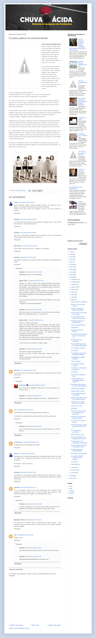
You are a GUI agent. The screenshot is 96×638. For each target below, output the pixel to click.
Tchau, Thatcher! (76, 361)
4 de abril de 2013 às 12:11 (35, 320)
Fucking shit (74, 327)
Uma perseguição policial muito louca (78, 394)
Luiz (15, 410)
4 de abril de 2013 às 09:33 (28, 472)
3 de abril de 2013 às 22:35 (33, 309)
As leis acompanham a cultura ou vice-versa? (78, 317)
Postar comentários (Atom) (21, 628)
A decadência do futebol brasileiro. (78, 358)
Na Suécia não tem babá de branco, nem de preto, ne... (79, 335)
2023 (71, 257)
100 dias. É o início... (77, 406)
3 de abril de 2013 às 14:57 (33, 426)
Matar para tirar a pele (77, 434)
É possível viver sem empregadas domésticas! (79, 442)
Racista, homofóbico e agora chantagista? (77, 309)
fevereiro (74, 470)
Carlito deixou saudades (78, 388)
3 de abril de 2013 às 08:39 (28, 219)
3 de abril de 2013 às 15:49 (31, 442)
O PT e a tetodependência (82, 82)
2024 (71, 254)
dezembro (74, 279)
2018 (71, 264)
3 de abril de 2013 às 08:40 (28, 232)
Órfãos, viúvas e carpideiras (79, 302)
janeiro (73, 472)
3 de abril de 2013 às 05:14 (27, 202)
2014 (71, 274)
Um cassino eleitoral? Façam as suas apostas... (77, 457)
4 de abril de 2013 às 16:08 (33, 349)
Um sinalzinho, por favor (78, 348)
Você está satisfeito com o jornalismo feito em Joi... (79, 437)
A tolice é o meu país (81, 170)
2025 (71, 252)
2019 (71, 262)
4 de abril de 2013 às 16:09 (33, 504)
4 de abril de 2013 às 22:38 (25, 535)
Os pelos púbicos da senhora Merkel (77, 450)
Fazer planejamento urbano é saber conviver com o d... (79, 426)
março (73, 467)
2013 (71, 277)
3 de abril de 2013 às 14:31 (33, 396)
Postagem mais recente (16, 625)
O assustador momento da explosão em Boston (78, 353)
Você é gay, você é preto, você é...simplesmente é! (79, 385)
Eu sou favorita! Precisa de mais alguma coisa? (79, 446)
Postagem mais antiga (54, 625)
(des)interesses (75, 464)
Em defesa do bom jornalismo (76, 340)
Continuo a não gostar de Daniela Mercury (78, 417)
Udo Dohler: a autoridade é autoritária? (79, 368)
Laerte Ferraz (18, 442)
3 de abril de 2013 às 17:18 (35, 280)
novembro (74, 282)
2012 (71, 476)
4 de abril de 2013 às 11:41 (28, 487)
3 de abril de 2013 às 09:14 (29, 246)
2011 (71, 478)
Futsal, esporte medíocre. (78, 325)
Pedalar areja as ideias (77, 391)
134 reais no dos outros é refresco (81, 153)
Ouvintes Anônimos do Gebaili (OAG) (77, 321)
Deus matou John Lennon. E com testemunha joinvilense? (78, 412)
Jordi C (16, 202)
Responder (17, 213)
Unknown (17, 370)
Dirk (15, 535)
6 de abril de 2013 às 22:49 (33, 556)
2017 (71, 267)
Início (70, 486)
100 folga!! (74, 408)
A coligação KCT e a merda (82, 134)
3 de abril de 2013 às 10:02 (28, 370)
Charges (71, 493)
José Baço (22, 385)
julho (72, 292)
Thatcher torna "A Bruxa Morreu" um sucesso (78, 402)
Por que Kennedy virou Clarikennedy (76, 187)
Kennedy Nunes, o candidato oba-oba (82, 64)
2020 (71, 259)
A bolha (80, 201)
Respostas (19, 268)
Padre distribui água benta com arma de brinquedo (78, 344)
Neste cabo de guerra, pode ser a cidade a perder (79, 398)
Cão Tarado (74, 350)
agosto (73, 289)
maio (72, 297)
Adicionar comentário (16, 569)
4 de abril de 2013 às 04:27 (27, 453)
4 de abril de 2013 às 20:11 (34, 520)
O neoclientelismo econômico (76, 431)
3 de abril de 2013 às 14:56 (33, 272)
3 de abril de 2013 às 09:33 (28, 257)
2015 (71, 272)
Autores (71, 491)
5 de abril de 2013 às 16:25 (33, 548)
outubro (73, 284)
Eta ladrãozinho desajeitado (79, 453)
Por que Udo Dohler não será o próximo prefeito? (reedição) (82, 102)
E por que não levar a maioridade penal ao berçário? (77, 380)
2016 (71, 269)
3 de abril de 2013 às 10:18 (37, 385)
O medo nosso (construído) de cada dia (79, 313)
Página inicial (35, 625)
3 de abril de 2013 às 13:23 (25, 410)
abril (72, 299)
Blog (70, 488)
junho (73, 294)
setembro (74, 287)
